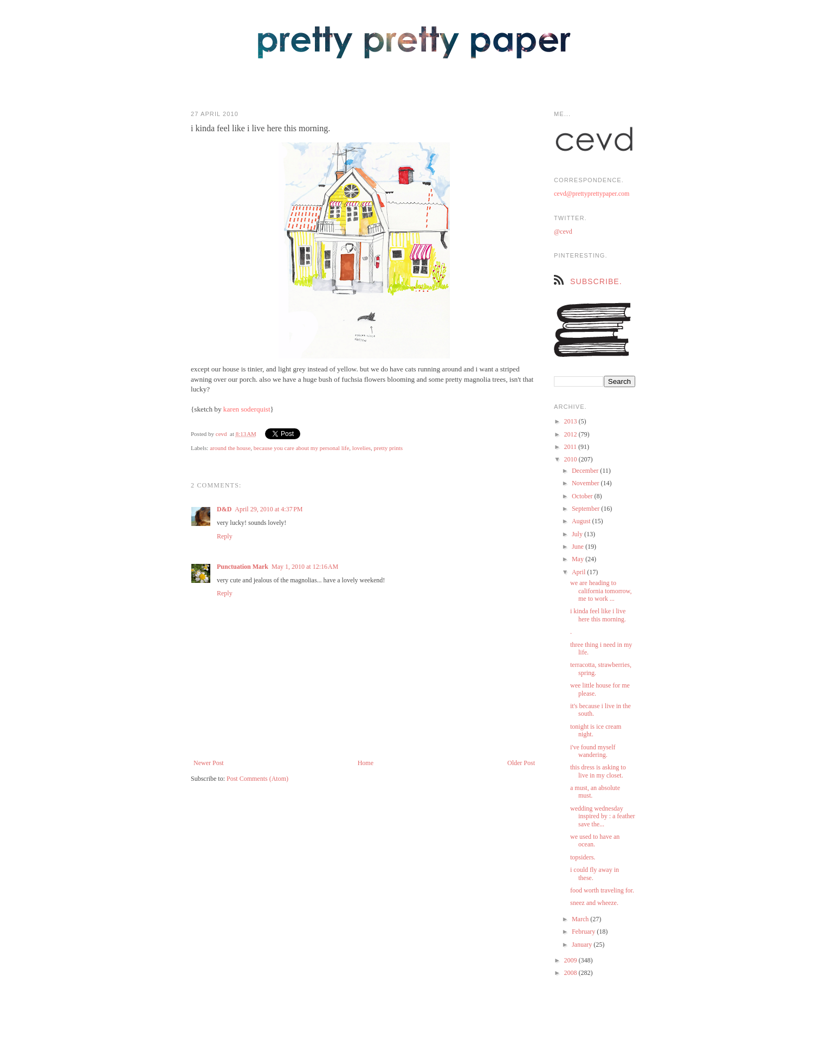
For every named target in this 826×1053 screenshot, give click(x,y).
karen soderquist (246, 409)
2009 (571, 960)
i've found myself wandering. (592, 751)
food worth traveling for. (602, 890)
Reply (225, 536)
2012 (571, 434)
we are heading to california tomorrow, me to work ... (601, 590)
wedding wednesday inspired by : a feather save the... (602, 816)
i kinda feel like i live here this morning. (598, 614)
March (581, 919)
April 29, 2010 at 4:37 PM (268, 509)
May (578, 559)
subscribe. (596, 281)
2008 (571, 973)
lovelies (361, 448)
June (578, 546)
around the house (230, 448)
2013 (571, 421)
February (584, 931)
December (586, 470)
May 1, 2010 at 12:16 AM (305, 566)
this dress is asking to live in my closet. (598, 771)
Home (365, 763)
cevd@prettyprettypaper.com (591, 193)
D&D (224, 509)
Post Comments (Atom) (257, 778)
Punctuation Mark (242, 566)
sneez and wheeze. (594, 903)
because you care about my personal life (302, 448)
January (582, 944)
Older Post (521, 763)
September (586, 508)
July (578, 534)
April (579, 572)
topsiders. (582, 857)
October (583, 496)
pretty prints (388, 448)
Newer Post (208, 763)
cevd (221, 434)
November (586, 483)
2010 (571, 459)
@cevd (563, 231)
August (582, 521)
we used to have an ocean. (595, 840)
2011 (571, 447)
